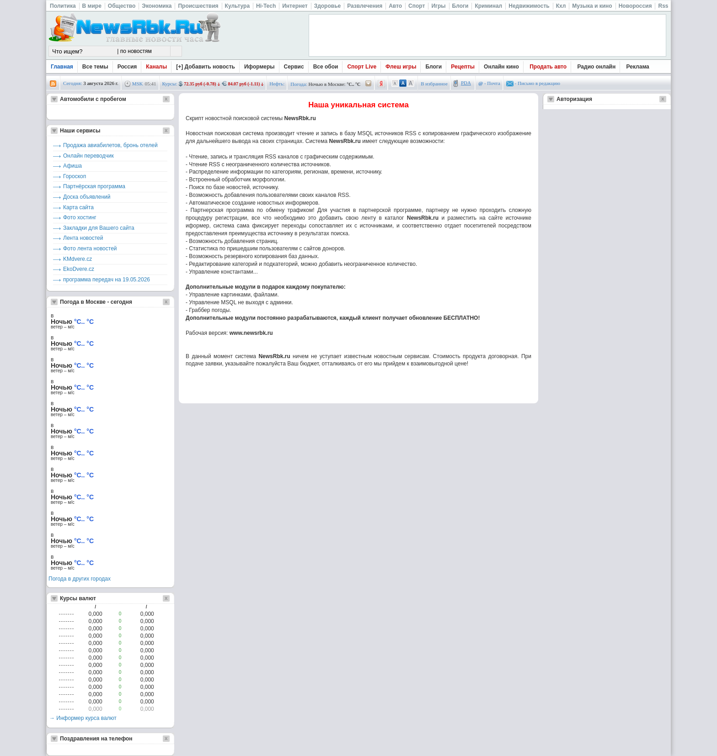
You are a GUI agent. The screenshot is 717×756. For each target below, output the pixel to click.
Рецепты (463, 66)
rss (53, 83)
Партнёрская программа (94, 186)
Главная (62, 66)
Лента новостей (83, 238)
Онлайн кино (501, 66)
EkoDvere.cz (78, 269)
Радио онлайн (597, 66)
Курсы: (169, 83)
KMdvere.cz (77, 259)
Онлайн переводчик (88, 156)
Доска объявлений (86, 197)
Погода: (298, 84)
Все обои (325, 66)
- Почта (489, 83)
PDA (466, 82)
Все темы (95, 66)
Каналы (156, 66)
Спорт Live (361, 66)
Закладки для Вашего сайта (98, 228)
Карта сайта (78, 207)
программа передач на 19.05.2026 (106, 279)
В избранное (434, 83)
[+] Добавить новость (205, 66)
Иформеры (259, 66)
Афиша (72, 166)
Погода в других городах (79, 579)
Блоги (433, 66)
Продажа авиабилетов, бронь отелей (110, 145)
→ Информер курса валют (83, 718)
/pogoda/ (368, 83)
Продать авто (548, 66)
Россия (127, 66)
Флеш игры (400, 66)
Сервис (294, 66)
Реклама (637, 66)
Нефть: (276, 83)
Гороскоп (74, 176)
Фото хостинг (79, 217)
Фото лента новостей (90, 248)
